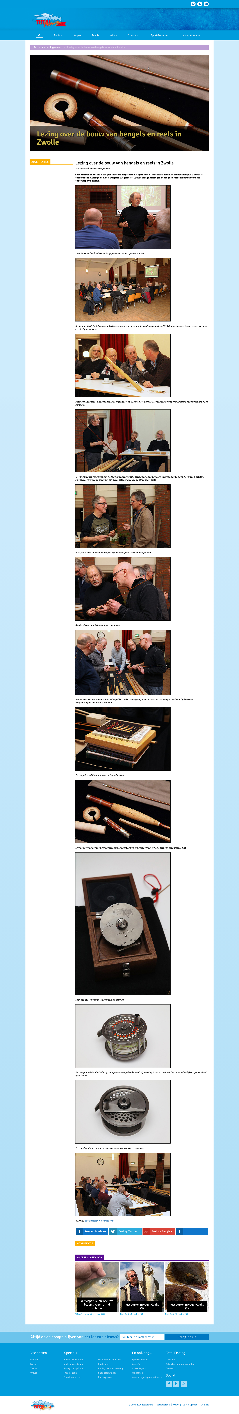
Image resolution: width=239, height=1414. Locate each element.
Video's (136, 1364)
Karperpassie (105, 1377)
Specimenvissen (72, 1377)
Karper (77, 35)
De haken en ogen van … (111, 1359)
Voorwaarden (163, 1404)
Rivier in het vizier (73, 1359)
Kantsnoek (103, 1364)
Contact (170, 1368)
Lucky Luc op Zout (73, 1368)
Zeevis (95, 35)
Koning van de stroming (110, 1368)
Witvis (113, 35)
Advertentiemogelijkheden (180, 1364)
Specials (133, 35)
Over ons (170, 1359)
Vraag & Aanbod (192, 35)
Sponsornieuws (140, 1359)
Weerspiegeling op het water (147, 1377)
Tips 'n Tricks (70, 1372)
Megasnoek (138, 1372)
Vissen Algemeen (51, 47)
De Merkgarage (190, 1404)
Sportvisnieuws (160, 35)
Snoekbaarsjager (107, 1372)
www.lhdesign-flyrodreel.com (98, 1220)
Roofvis (58, 35)
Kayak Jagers (139, 1368)
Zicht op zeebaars (73, 1364)
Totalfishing (147, 1404)
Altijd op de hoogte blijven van (74, 1337)
